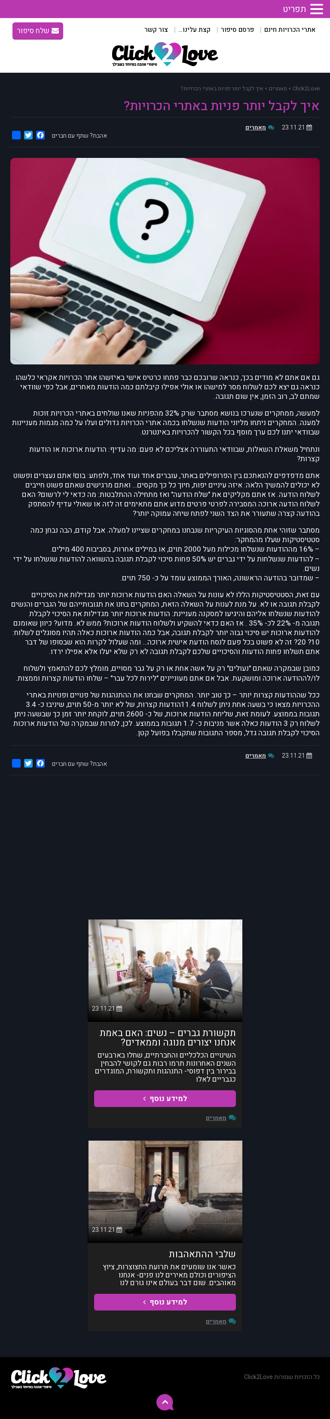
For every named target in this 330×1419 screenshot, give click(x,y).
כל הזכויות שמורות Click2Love (282, 1377)
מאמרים (255, 127)
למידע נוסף (165, 1098)
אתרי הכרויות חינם (289, 29)
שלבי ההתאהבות (202, 1254)
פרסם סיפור (237, 29)
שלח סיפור (38, 30)
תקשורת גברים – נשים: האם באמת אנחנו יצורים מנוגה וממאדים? (168, 1037)
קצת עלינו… (194, 29)
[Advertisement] (165, 846)
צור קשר (156, 29)
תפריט (294, 9)
